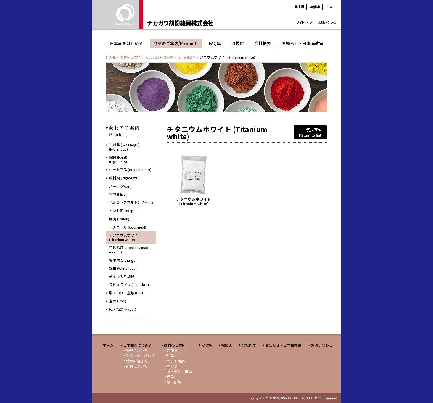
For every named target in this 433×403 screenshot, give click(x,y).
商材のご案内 (175, 345)
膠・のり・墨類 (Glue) (127, 292)
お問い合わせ (321, 345)
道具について (136, 366)
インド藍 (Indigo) (123, 210)
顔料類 (172, 366)
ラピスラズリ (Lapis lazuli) (130, 284)
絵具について (136, 350)
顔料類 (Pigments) (177, 57)
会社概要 (262, 43)
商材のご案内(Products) (139, 57)
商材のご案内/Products (176, 43)
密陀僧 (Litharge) (123, 260)
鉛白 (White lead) (123, 268)
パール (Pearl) (120, 186)
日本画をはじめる (126, 43)
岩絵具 (172, 350)
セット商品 (176, 360)
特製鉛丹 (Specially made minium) (130, 250)
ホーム (108, 345)
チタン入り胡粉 (121, 276)
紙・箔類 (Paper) (122, 309)
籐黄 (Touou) (119, 218)
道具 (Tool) (117, 300)
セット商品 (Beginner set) (130, 169)
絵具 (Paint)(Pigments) (118, 159)
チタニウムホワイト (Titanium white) (125, 237)
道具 (170, 376)
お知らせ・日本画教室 (302, 43)
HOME (111, 57)
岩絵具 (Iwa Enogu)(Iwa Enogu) (124, 147)
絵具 (170, 355)
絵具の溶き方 (136, 360)
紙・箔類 (174, 381)
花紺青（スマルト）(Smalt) (131, 202)
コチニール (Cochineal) (127, 227)
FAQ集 (215, 43)
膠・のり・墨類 (179, 371)
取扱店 (237, 43)
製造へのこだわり (140, 355)
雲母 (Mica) (118, 194)
